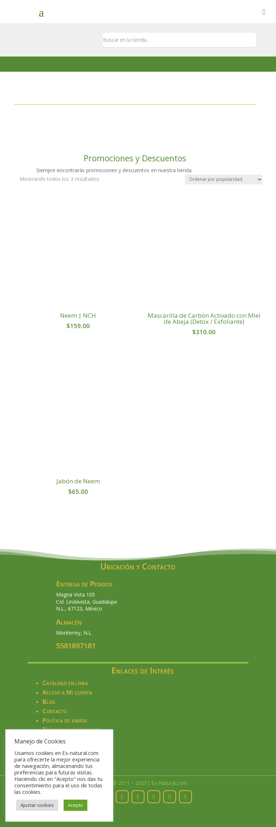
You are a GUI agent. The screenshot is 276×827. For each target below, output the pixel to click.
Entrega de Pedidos (84, 584)
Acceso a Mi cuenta (67, 692)
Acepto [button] (75, 805)
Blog (48, 701)
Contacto (54, 711)
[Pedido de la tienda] (223, 179)
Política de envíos (64, 720)
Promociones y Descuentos (135, 158)
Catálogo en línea (65, 683)
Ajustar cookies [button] (37, 805)
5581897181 (76, 646)
